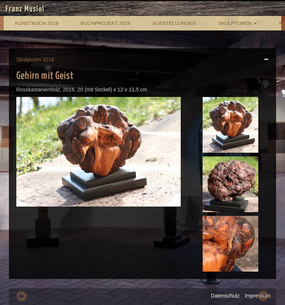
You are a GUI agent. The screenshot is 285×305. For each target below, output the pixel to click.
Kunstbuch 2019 (36, 23)
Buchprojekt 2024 (105, 23)
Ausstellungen (174, 23)
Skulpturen (237, 23)
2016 (48, 59)
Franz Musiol (25, 9)
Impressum (258, 296)
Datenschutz (225, 296)
